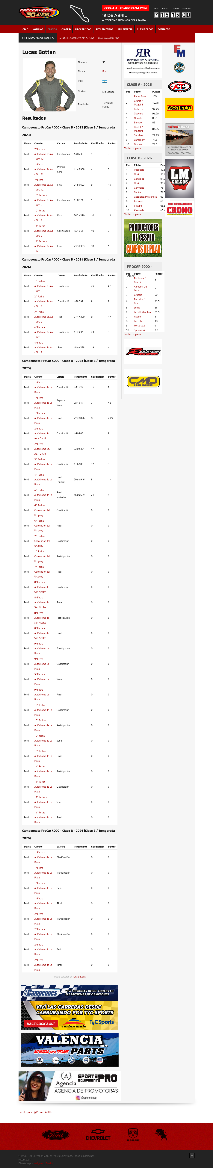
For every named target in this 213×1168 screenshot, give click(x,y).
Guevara (138, 113)
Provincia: (83, 104)
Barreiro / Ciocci (139, 301)
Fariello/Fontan (142, 312)
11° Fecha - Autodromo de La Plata (43, 771)
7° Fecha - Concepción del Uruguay (42, 541)
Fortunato (139, 325)
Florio (137, 174)
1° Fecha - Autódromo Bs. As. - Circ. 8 (43, 286)
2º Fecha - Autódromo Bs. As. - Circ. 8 (42, 433)
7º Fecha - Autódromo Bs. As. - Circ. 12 (43, 154)
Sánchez (138, 135)
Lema (137, 307)
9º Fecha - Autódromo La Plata (41, 648)
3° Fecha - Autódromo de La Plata (43, 464)
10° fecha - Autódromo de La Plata (43, 710)
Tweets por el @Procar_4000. (35, 1112)
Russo (137, 316)
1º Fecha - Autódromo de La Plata (43, 387)
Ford (104, 71)
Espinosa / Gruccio (140, 280)
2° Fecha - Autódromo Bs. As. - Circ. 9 (43, 301)
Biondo (138, 122)
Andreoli (138, 201)
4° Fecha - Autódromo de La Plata (43, 479)
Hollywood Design (43, 1163)
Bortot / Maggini (138, 129)
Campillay (139, 140)
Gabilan (138, 192)
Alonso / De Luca (140, 288)
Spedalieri (139, 330)
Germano (139, 188)
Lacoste (138, 321)
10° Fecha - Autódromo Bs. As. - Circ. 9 (43, 200)
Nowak (138, 118)
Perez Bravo (140, 96)
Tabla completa (132, 148)
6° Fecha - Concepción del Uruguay (42, 510)
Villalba (138, 206)
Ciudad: (82, 91)
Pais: (80, 81)
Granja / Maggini (138, 102)
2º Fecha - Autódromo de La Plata (43, 918)
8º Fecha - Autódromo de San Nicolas (41, 587)
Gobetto (138, 109)
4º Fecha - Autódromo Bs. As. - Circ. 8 (43, 332)
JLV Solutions (79, 976)
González (139, 179)
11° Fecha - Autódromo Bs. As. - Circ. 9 (43, 230)
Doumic (138, 144)
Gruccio (138, 295)
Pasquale (139, 170)
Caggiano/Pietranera (145, 197)
